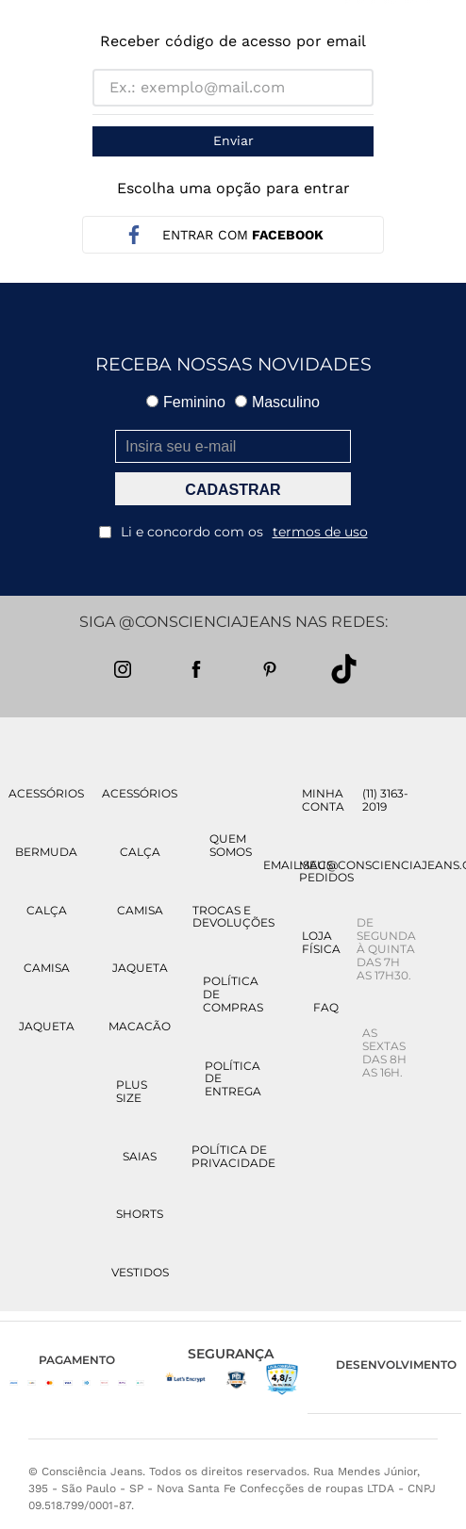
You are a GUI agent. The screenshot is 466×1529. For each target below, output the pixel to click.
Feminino (185, 402)
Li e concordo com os (233, 531)
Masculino (277, 402)
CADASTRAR (232, 490)
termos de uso (320, 531)
